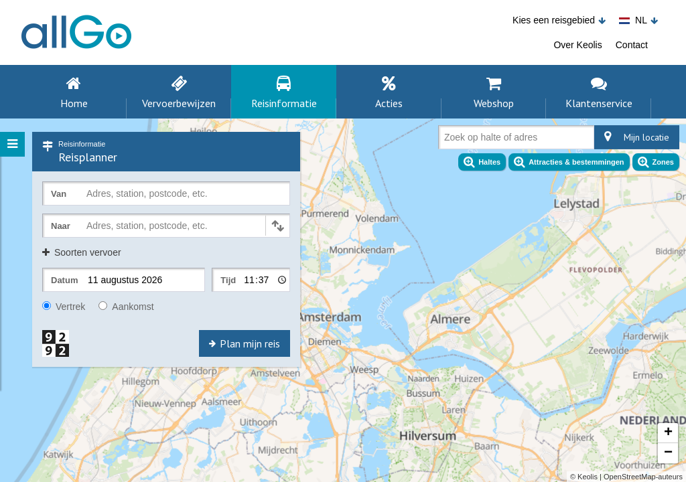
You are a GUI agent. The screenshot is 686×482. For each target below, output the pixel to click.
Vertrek (63, 306)
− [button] (668, 453)
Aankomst (125, 306)
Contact (632, 44)
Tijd (228, 280)
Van (58, 194)
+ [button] (668, 433)
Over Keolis (577, 44)
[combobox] (446, 140)
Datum (64, 280)
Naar (60, 226)
